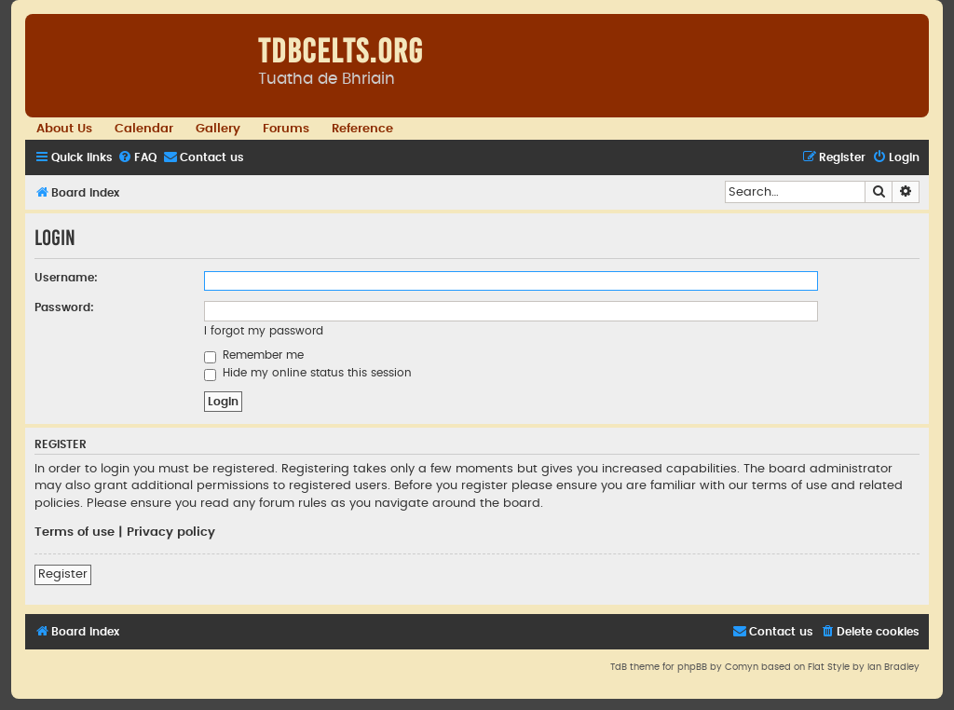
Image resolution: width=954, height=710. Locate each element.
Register (63, 573)
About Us (64, 128)
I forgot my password (263, 330)
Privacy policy (171, 532)
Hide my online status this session (308, 372)
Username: (66, 277)
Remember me (254, 355)
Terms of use (74, 532)
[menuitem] (137, 158)
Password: (64, 307)
